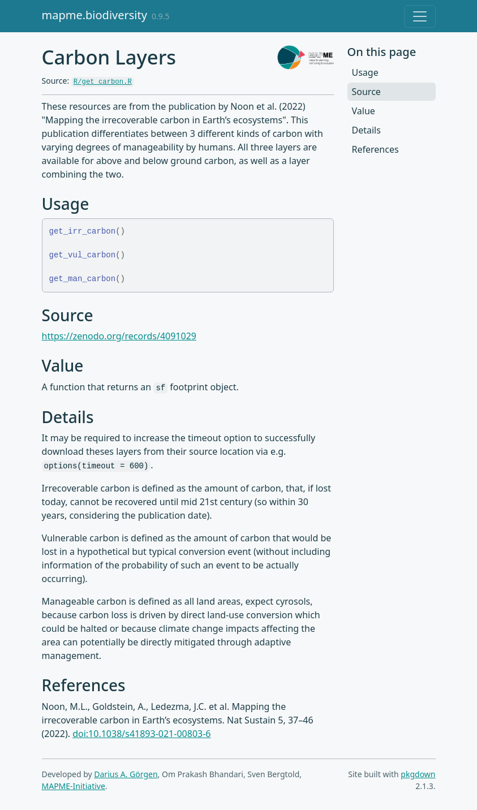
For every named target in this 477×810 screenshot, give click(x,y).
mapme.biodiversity (94, 15)
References (375, 149)
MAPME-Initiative (73, 786)
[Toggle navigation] (420, 16)
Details (366, 130)
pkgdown (418, 774)
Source (366, 91)
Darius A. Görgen (125, 774)
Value (363, 111)
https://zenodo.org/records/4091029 (119, 336)
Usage (365, 72)
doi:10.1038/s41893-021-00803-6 (141, 733)
